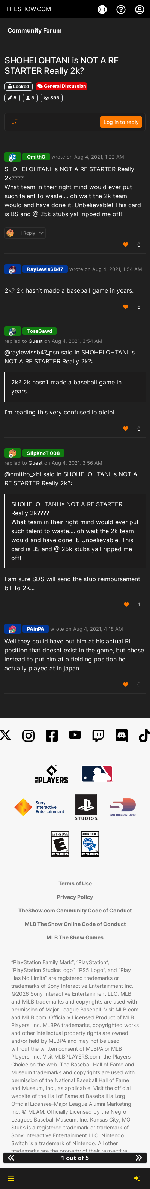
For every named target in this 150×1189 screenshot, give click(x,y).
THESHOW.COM (28, 9)
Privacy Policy (75, 897)
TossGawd (39, 331)
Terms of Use (75, 883)
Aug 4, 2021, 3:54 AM (77, 341)
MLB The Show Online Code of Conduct (75, 924)
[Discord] (122, 736)
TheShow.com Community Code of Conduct (75, 910)
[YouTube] (75, 736)
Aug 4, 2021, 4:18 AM (98, 629)
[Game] (103, 9)
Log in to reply (121, 122)
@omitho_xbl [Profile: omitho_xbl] (22, 474)
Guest (35, 341)
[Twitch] (98, 736)
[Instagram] (28, 736)
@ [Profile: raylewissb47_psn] (31, 352)
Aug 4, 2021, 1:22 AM (99, 157)
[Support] (122, 9)
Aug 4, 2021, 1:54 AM (117, 269)
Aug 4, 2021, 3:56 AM (77, 463)
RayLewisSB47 (45, 269)
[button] (10, 1178)
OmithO (36, 157)
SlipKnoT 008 (43, 453)
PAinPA (35, 629)
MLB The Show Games (75, 937)
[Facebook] (52, 736)
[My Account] (139, 9)
